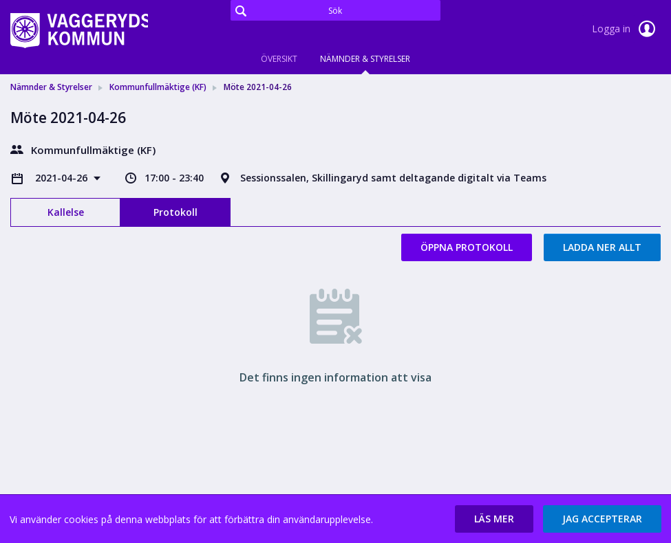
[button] (494, 519)
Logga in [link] (626, 29)
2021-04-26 (62, 177)
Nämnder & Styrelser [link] (51, 87)
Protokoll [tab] (175, 212)
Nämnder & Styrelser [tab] (365, 59)
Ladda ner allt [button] (602, 247)
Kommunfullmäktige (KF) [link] (157, 87)
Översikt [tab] (279, 59)
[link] (79, 30)
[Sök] (335, 10)
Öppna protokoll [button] (466, 247)
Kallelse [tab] (65, 212)
